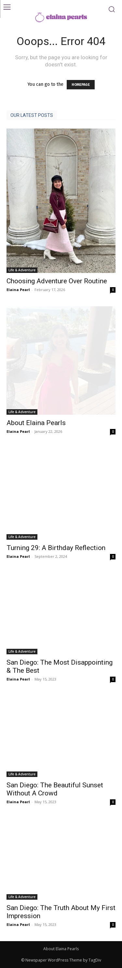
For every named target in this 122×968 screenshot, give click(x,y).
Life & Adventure (21, 270)
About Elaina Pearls (36, 423)
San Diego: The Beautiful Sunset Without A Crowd (55, 789)
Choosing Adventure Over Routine (57, 281)
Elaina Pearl (18, 289)
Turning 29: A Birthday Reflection (56, 548)
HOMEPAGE (81, 85)
